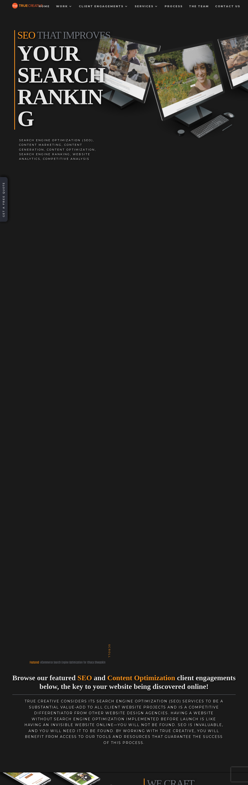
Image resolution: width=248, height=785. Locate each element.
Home (44, 9)
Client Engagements (101, 9)
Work (62, 9)
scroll (109, 651)
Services (144, 9)
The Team (199, 9)
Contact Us (227, 9)
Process (174, 9)
